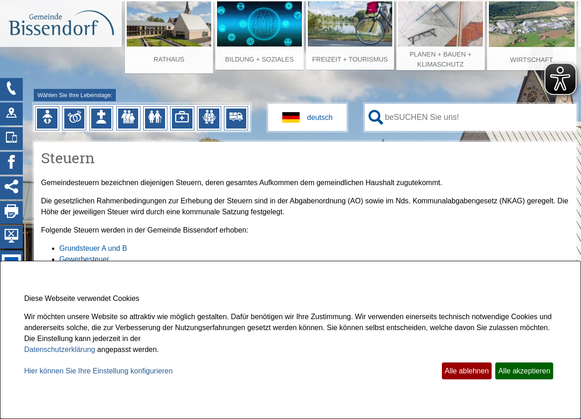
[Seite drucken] (11, 212)
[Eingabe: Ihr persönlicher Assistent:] (479, 117)
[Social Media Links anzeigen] (11, 187)
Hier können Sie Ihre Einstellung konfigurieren (98, 371)
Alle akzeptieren (524, 371)
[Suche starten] (376, 117)
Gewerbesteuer (84, 259)
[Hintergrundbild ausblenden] (11, 237)
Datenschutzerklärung (59, 349)
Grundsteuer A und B (93, 248)
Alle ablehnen (467, 371)
